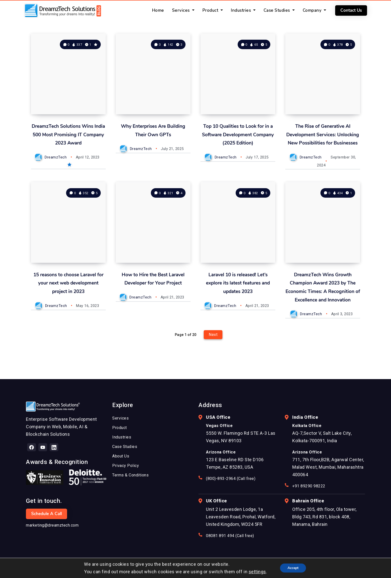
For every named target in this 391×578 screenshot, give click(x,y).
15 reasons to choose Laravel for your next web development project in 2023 (68, 283)
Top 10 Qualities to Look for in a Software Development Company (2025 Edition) (238, 134)
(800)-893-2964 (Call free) (230, 478)
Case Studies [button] (277, 10)
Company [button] (313, 10)
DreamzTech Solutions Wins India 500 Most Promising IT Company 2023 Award (68, 134)
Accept (293, 568)
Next (213, 334)
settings (257, 571)
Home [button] (158, 10)
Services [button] (181, 10)
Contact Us (351, 10)
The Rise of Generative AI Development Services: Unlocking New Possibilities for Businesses (322, 134)
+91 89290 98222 (308, 486)
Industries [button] (241, 10)
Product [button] (210, 10)
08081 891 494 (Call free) (230, 535)
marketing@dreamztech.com (52, 525)
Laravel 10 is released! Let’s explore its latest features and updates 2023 (238, 283)
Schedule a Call (46, 514)
